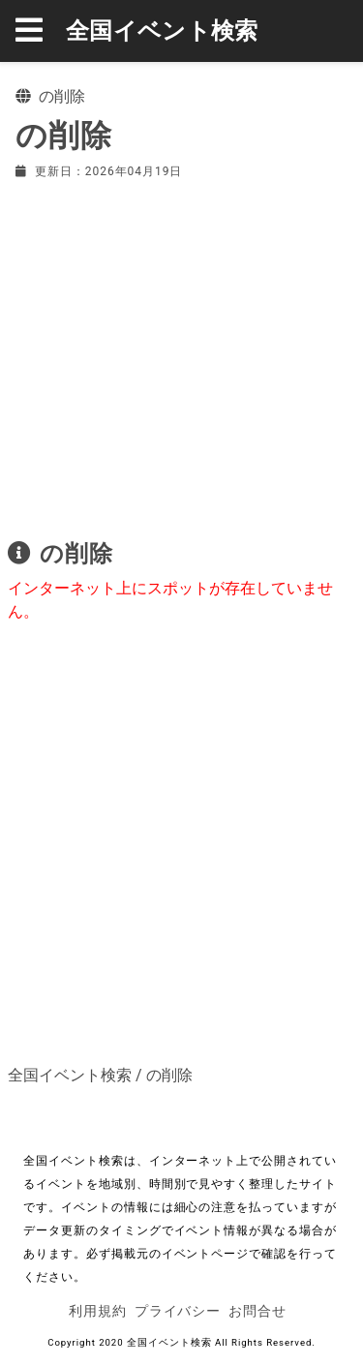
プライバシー (178, 1311)
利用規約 (98, 1311)
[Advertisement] (181, 355)
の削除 (169, 1075)
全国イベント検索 (162, 31)
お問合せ (257, 1311)
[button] (40, 31)
